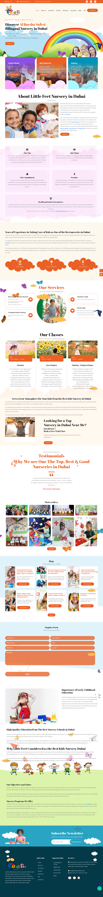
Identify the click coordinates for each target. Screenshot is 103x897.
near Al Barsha (75, 122)
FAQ (84, 10)
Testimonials (57, 870)
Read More (44, 74)
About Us (43, 10)
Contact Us (92, 10)
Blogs (79, 10)
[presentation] (16, 669)
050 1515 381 (47, 1)
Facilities (58, 10)
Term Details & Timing (58, 863)
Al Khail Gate (72, 128)
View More (51, 549)
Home (37, 10)
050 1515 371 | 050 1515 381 (78, 873)
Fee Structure (57, 873)
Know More (23, 584)
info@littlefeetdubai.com (62, 211)
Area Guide (73, 10)
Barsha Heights (64, 128)
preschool (8, 243)
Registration (57, 867)
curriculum (88, 804)
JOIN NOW (48, 442)
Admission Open (14, 74)
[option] (51, 480)
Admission (65, 10)
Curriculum (51, 10)
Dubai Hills (82, 128)
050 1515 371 (40, 1)
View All (51, 615)
